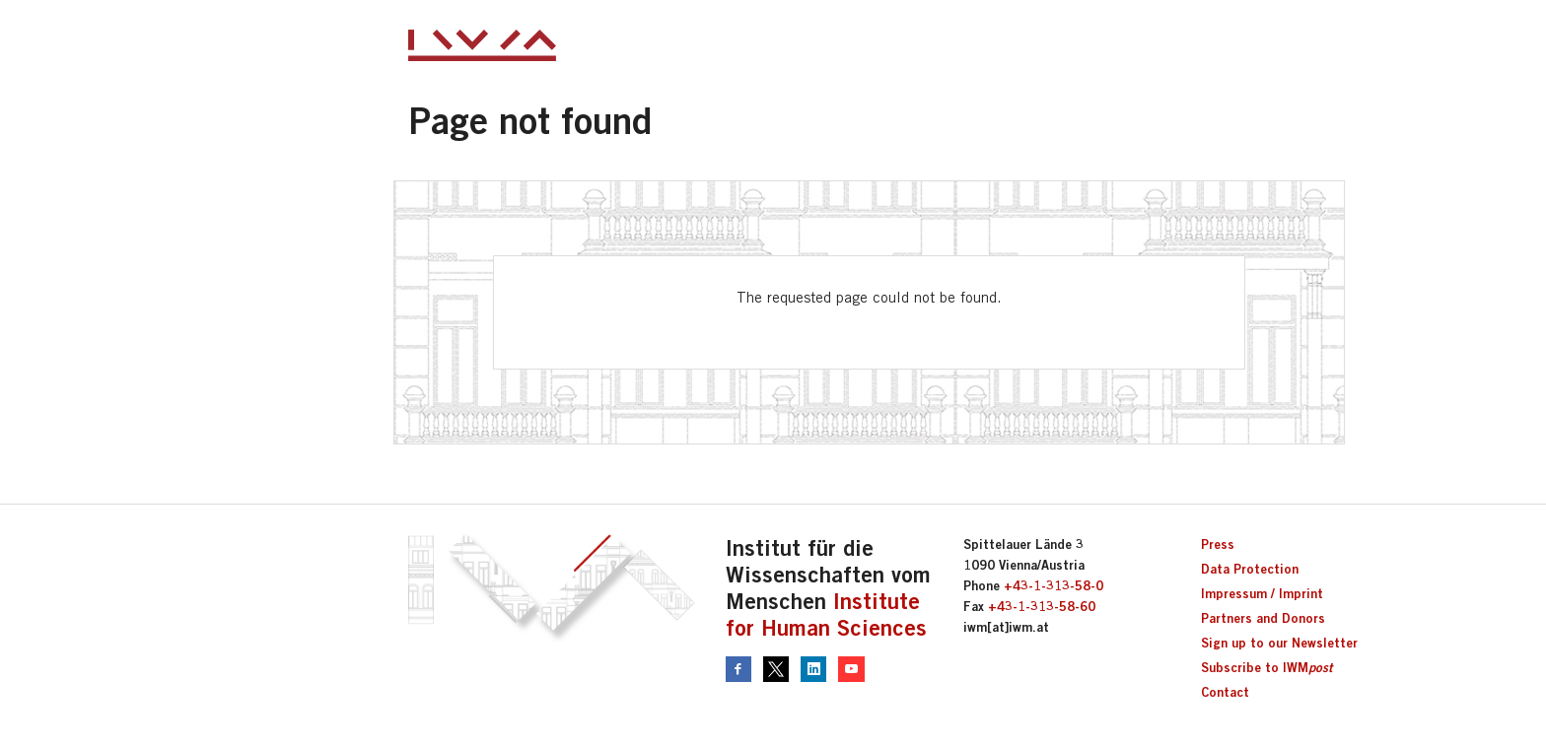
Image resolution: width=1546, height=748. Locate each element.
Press (1217, 544)
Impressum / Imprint (1262, 593)
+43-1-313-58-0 (1053, 585)
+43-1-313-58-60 (1041, 606)
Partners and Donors (1263, 618)
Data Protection (1250, 569)
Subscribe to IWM (1266, 667)
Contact (1225, 692)
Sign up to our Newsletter (1279, 642)
